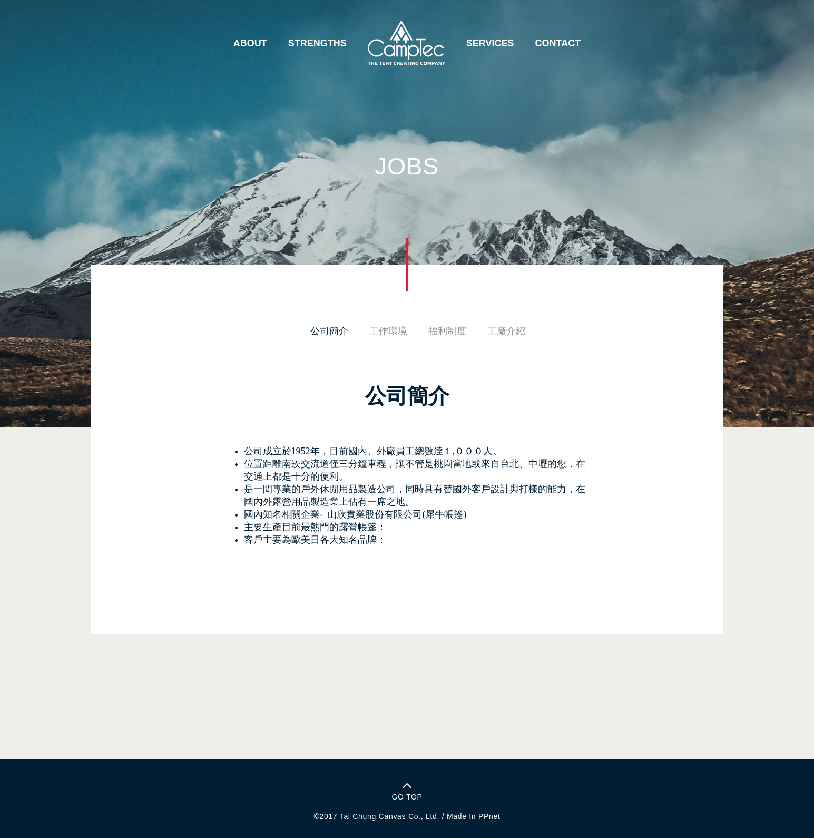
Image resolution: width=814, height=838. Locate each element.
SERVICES (490, 43)
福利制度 (447, 331)
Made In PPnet (474, 816)
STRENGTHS (317, 43)
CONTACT (558, 43)
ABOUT (250, 43)
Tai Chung (358, 816)
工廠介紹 (506, 331)
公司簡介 (329, 331)
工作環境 (388, 331)
